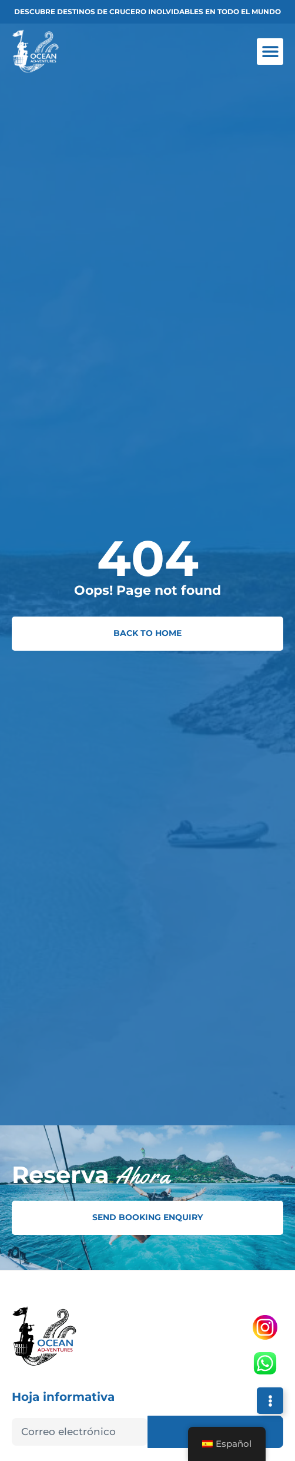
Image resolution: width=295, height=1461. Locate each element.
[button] (270, 51)
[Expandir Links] (270, 1400)
